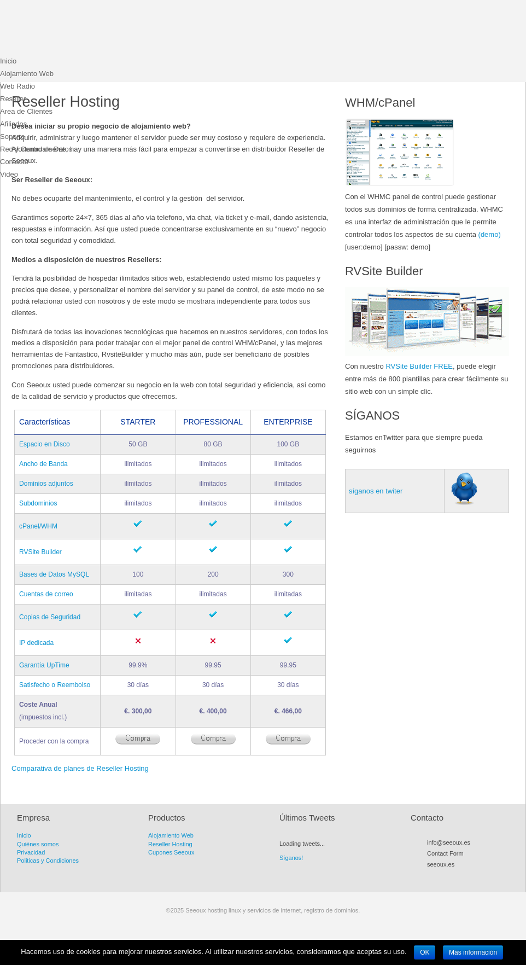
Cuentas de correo (46, 594)
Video (9, 174)
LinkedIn (481, 877)
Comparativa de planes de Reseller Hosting (80, 768)
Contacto (14, 162)
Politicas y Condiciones (48, 860)
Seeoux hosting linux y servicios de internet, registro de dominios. (82, 30)
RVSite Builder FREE (419, 366)
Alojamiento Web (27, 73)
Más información (473, 952)
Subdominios (38, 503)
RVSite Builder (40, 552)
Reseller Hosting (170, 844)
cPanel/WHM (38, 526)
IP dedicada (36, 643)
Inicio (8, 61)
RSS (432, 877)
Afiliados (13, 124)
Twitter (441, 877)
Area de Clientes (26, 111)
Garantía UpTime (44, 665)
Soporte (12, 136)
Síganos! (291, 857)
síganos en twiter (375, 491)
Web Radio (17, 86)
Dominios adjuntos (46, 483)
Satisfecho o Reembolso (54, 685)
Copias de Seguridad (49, 617)
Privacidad (31, 852)
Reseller (13, 99)
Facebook (451, 877)
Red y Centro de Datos (36, 149)
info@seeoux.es (448, 842)
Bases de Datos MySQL (54, 574)
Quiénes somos (38, 844)
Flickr (471, 877)
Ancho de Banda (43, 464)
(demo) (489, 234)
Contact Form (445, 853)
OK (424, 952)
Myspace (461, 877)
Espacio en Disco (44, 444)
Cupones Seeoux (171, 852)
